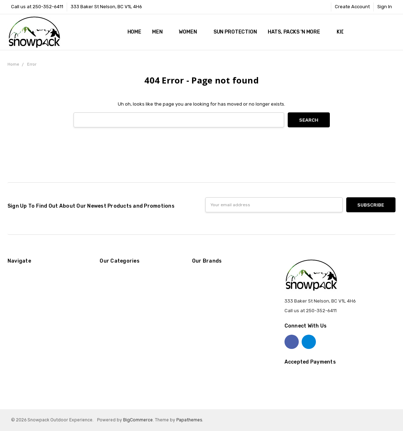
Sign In (384, 6)
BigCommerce (138, 419)
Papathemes (189, 419)
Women (190, 32)
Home (134, 32)
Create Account (352, 6)
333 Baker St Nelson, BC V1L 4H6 (106, 6)
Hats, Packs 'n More (297, 32)
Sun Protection (235, 32)
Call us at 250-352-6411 (37, 6)
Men (160, 32)
